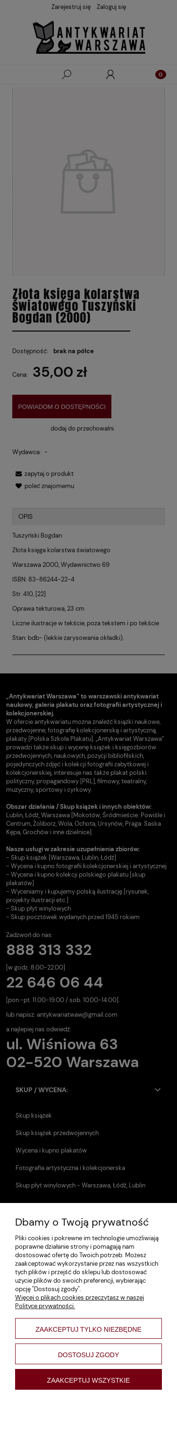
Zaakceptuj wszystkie (88, 1380)
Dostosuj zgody (88, 1355)
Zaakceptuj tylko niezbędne (88, 1329)
